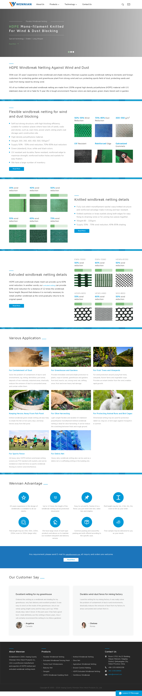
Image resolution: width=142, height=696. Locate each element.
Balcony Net (48, 672)
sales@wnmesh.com (73, 556)
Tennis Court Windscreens (53, 669)
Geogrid (46, 676)
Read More (13, 44)
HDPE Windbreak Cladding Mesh (55, 680)
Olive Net (76, 665)
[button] (69, 52)
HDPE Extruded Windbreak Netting (86, 676)
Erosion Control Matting (82, 672)
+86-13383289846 (115, 675)
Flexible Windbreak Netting (53, 661)
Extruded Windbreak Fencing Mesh (56, 665)
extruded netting (50, 286)
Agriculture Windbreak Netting (84, 669)
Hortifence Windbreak (81, 680)
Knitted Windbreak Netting (83, 661)
